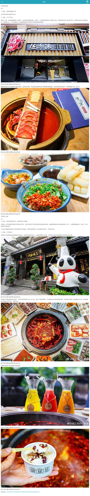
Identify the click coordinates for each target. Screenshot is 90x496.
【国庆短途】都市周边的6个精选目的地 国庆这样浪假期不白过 (23, 492)
